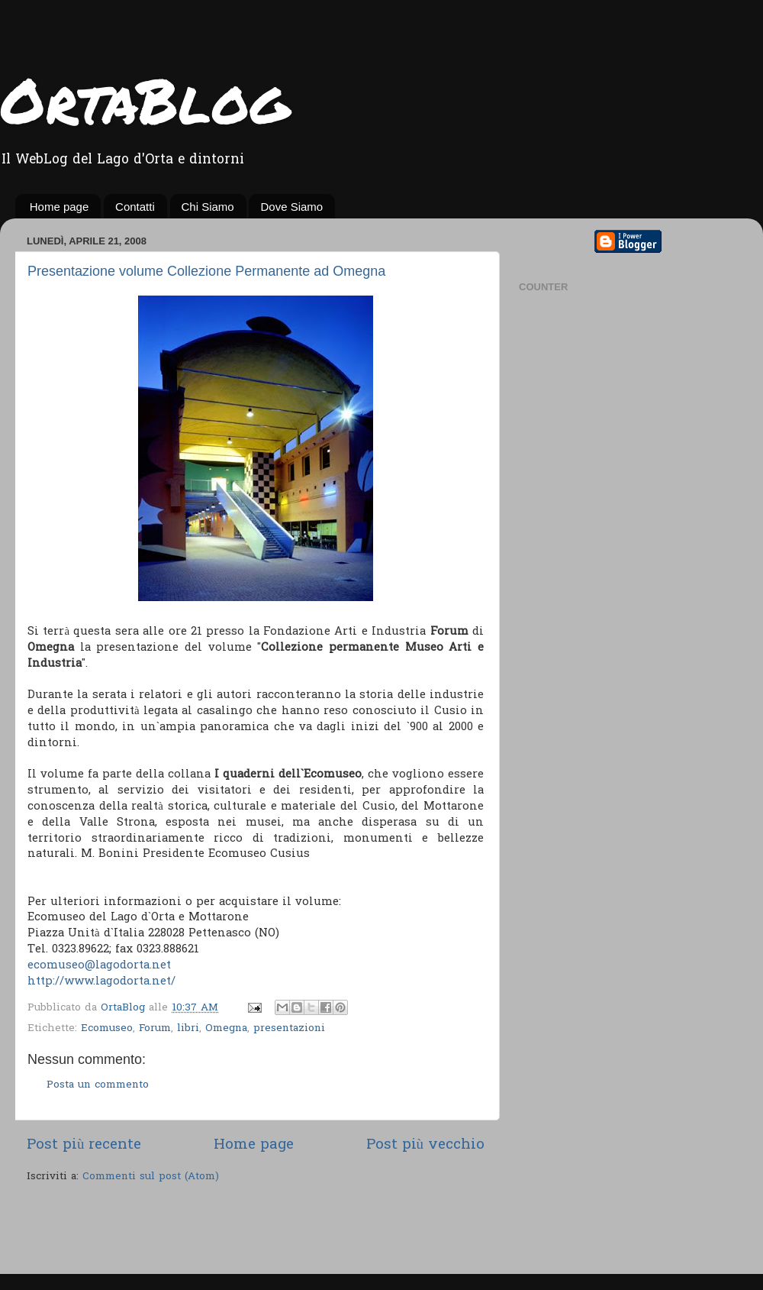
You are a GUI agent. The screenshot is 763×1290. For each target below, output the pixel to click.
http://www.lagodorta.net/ (101, 981)
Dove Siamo (291, 206)
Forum (155, 1028)
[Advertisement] (205, 1230)
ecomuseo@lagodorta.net (99, 965)
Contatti (135, 206)
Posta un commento (98, 1085)
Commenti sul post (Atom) (150, 1177)
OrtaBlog (144, 99)
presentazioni (289, 1028)
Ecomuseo (107, 1028)
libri (188, 1028)
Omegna (226, 1028)
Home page (59, 206)
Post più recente (84, 1145)
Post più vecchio (425, 1145)
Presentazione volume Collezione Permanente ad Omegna (206, 271)
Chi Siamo (208, 206)
